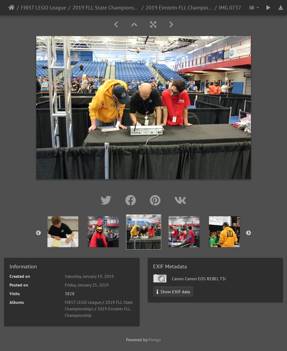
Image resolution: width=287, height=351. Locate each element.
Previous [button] (38, 233)
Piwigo (154, 339)
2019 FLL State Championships (105, 7)
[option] (63, 231)
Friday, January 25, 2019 (87, 285)
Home (11, 8)
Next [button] (248, 233)
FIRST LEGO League (43, 7)
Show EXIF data (173, 291)
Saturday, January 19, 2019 (89, 276)
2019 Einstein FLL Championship (179, 7)
